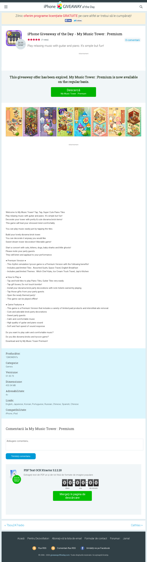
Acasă (20, 538)
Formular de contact (96, 538)
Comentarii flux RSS (66, 548)
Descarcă (73, 91)
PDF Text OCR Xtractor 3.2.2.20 (43, 470)
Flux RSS (42, 548)
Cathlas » (137, 525)
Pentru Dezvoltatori (38, 538)
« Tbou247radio (14, 525)
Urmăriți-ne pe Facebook (98, 548)
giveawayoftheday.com (60, 555)
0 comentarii (132, 40)
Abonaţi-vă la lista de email (67, 538)
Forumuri (115, 538)
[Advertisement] (85, 62)
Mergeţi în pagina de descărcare (72, 495)
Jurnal (126, 538)
